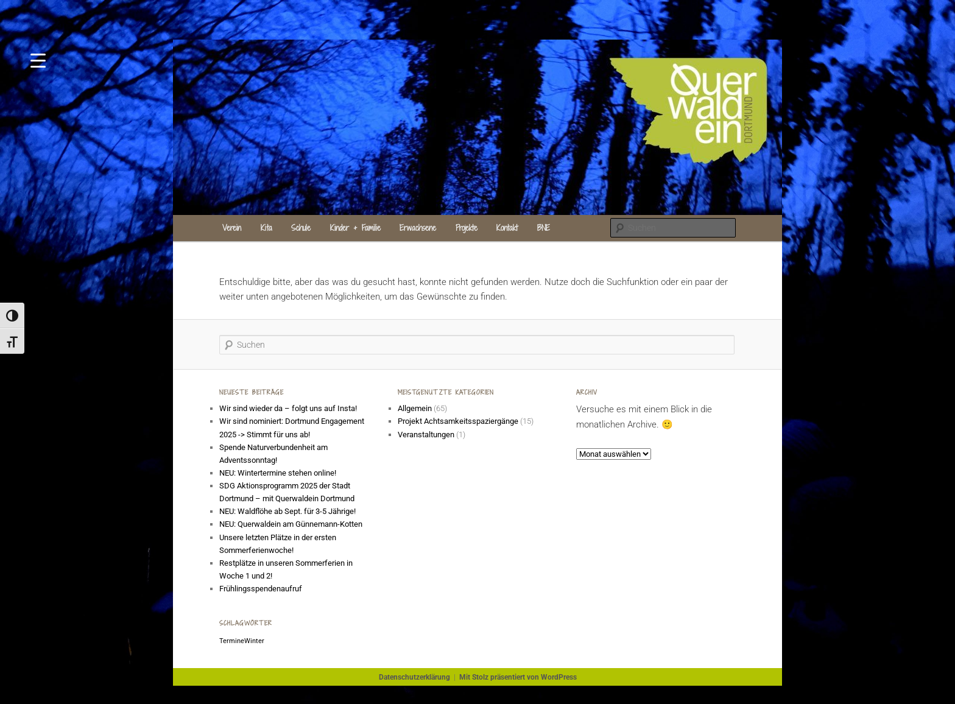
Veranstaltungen (426, 434)
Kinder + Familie (355, 228)
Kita (266, 228)
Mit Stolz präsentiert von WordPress (518, 677)
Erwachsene (418, 228)
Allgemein (415, 408)
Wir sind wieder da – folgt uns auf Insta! (288, 408)
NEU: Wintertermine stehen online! (277, 472)
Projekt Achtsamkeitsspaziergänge (458, 421)
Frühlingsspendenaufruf (260, 588)
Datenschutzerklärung (414, 677)
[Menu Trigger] (38, 59)
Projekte (466, 228)
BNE (543, 228)
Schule (301, 228)
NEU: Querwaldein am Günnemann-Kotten (290, 524)
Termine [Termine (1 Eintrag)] (231, 641)
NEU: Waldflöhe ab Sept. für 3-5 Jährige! (287, 511)
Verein (231, 228)
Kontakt (507, 228)
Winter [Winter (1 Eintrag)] (254, 641)
